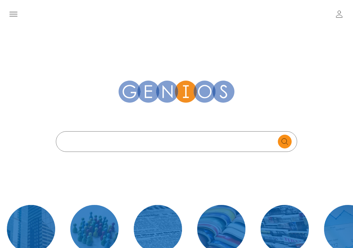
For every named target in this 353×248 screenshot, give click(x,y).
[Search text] (168, 141)
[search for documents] (285, 141)
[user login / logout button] (339, 14)
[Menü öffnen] (13, 14)
